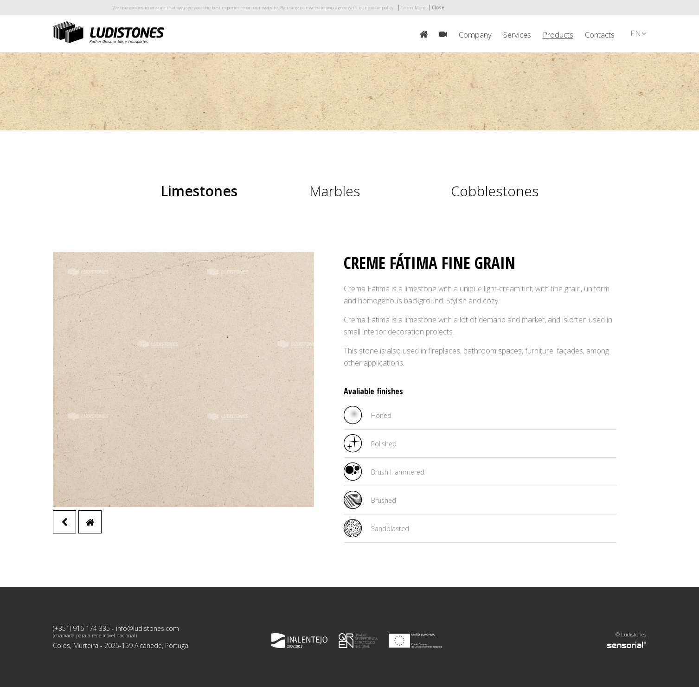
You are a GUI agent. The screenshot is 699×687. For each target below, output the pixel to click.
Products (558, 34)
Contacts (600, 34)
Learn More (413, 8)
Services (517, 34)
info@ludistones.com (147, 628)
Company (475, 34)
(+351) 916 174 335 (81, 628)
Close (438, 8)
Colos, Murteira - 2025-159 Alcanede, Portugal (121, 645)
